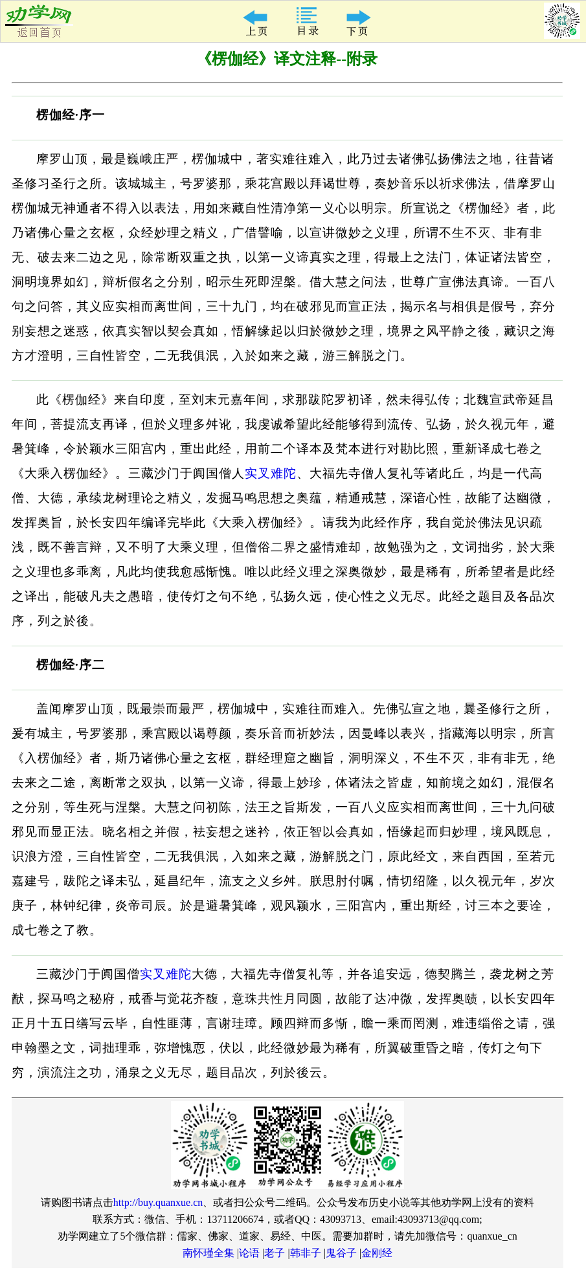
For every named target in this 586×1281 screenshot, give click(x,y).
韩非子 (305, 1252)
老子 (274, 1252)
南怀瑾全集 (208, 1252)
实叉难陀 (271, 473)
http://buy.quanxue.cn (158, 1202)
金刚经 (376, 1252)
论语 (249, 1252)
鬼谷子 (341, 1252)
